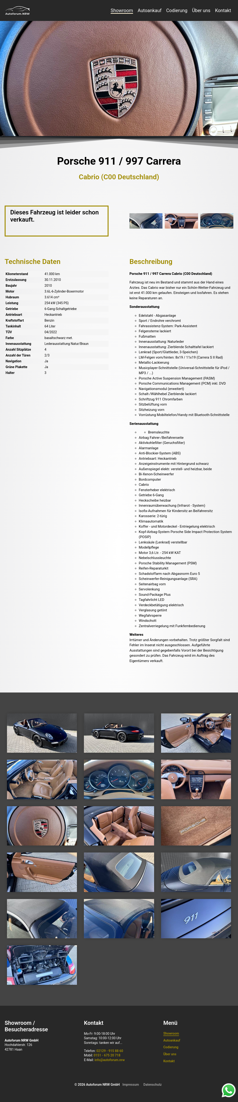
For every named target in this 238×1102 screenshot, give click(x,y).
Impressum (130, 1084)
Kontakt (223, 10)
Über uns (201, 10)
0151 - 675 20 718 (107, 1055)
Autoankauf (150, 10)
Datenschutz (152, 1084)
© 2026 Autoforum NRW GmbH (97, 1084)
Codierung (176, 10)
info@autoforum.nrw (110, 1060)
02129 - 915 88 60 (109, 1051)
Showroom (122, 10)
